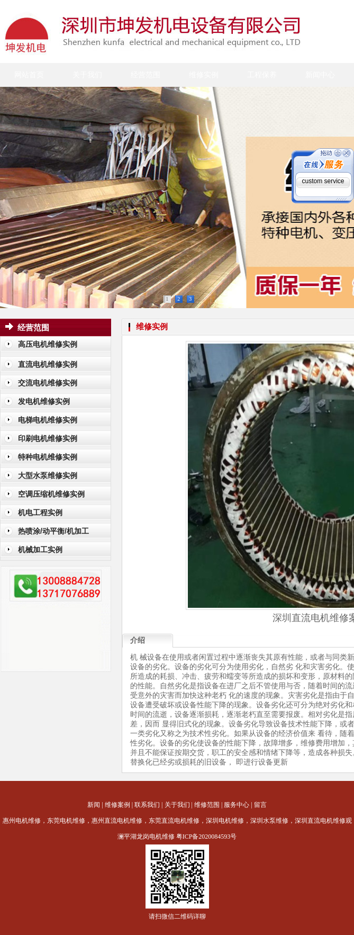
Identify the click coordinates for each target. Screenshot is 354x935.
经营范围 (145, 75)
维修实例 (204, 75)
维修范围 (207, 804)
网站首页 (29, 75)
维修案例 (117, 804)
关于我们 (87, 75)
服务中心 (236, 804)
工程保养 (262, 75)
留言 (260, 804)
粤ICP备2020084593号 (206, 836)
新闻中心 (320, 75)
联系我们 (147, 804)
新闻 (93, 804)
